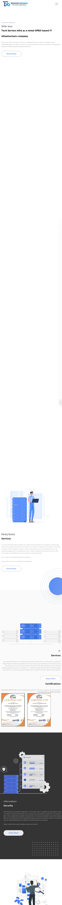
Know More (11, 54)
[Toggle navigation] (56, 4)
